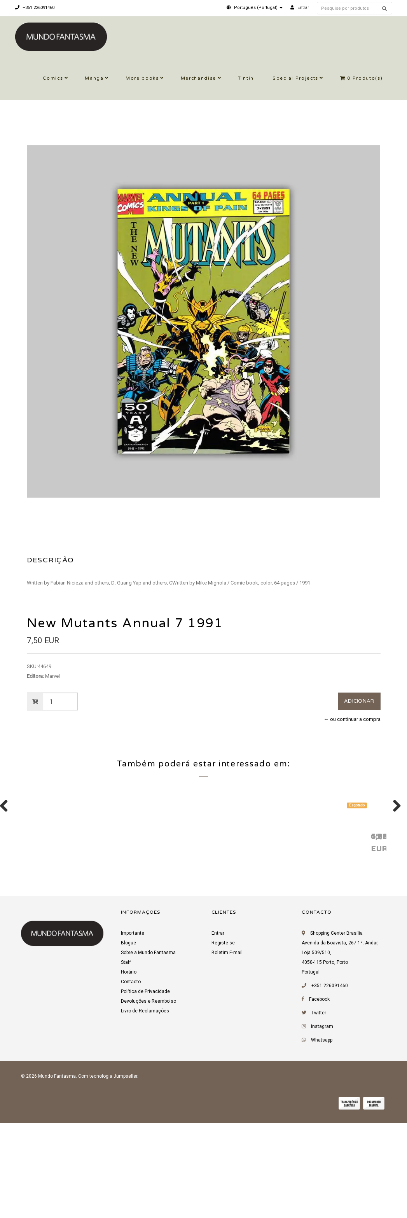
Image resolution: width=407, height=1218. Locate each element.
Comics (53, 78)
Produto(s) (361, 78)
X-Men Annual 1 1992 (66, 934)
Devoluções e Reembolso (148, 1099)
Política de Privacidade (145, 1089)
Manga (94, 78)
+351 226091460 (34, 7)
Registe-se (223, 1041)
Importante (132, 1031)
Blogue (128, 1041)
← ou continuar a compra (352, 719)
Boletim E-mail (227, 1051)
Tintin (246, 78)
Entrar (217, 1031)
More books (142, 78)
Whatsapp (321, 1138)
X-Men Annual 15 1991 (181, 934)
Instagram (322, 1124)
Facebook (319, 1097)
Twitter (318, 1111)
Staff (126, 1060)
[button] (255, 7)
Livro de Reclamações (145, 1109)
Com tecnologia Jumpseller (107, 1174)
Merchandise (198, 78)
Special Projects (295, 78)
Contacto (131, 1080)
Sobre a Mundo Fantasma (148, 1051)
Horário (128, 1070)
